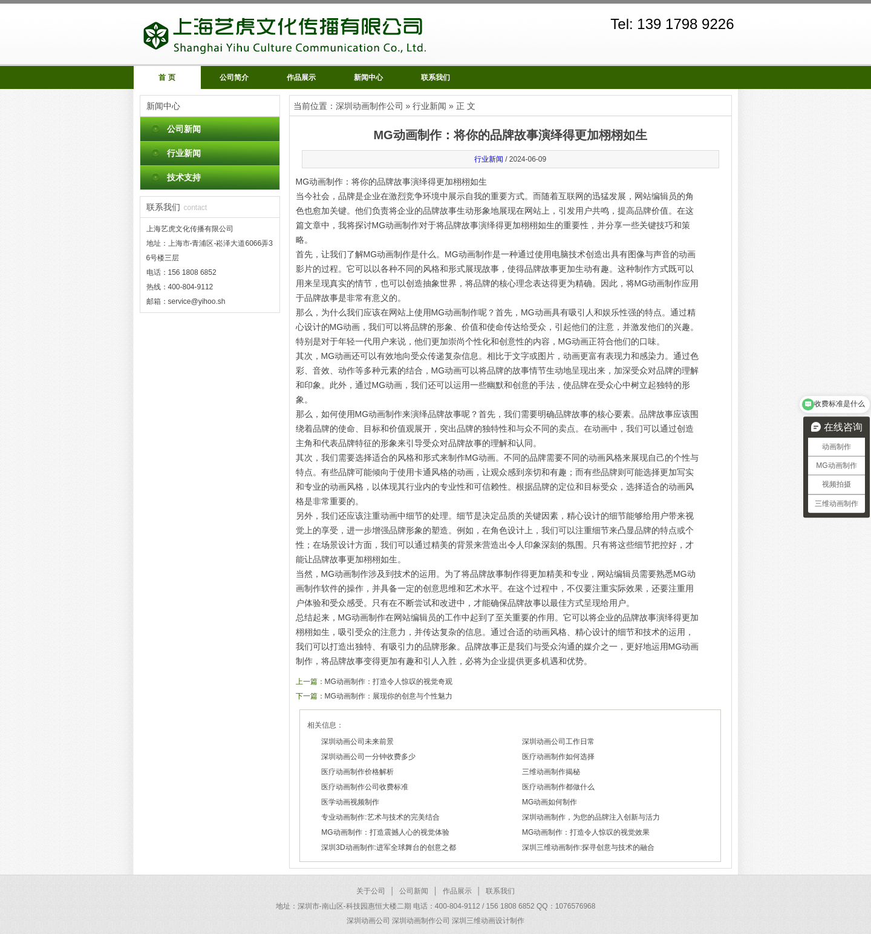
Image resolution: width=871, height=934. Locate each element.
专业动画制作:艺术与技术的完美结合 (380, 817)
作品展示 (301, 77)
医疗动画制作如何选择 (558, 756)
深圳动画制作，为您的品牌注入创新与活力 (591, 817)
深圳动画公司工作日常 (558, 741)
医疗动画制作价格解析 (357, 772)
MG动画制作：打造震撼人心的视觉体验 (385, 832)
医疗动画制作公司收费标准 (364, 787)
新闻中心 (368, 77)
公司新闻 (184, 129)
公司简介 (234, 77)
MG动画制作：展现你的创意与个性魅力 (388, 696)
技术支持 (184, 177)
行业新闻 (184, 153)
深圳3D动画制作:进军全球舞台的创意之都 (388, 847)
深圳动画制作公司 (369, 106)
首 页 (166, 77)
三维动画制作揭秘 (551, 772)
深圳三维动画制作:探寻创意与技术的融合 (588, 847)
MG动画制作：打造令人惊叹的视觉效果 (586, 832)
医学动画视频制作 (350, 802)
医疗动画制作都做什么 (558, 787)
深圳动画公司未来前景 (357, 741)
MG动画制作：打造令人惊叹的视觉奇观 (388, 681)
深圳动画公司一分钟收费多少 (368, 756)
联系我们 (435, 77)
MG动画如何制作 (549, 802)
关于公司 (370, 891)
